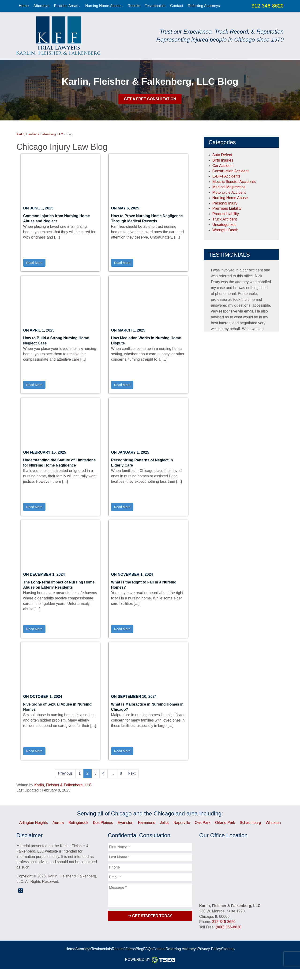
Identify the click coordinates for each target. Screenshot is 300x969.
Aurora (58, 823)
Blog (139, 949)
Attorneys (41, 6)
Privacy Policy (209, 949)
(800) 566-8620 (228, 927)
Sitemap (228, 949)
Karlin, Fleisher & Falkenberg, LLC (63, 785)
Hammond (146, 823)
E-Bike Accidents (226, 176)
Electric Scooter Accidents (234, 182)
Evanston (125, 823)
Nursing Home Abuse (104, 6)
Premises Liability (226, 208)
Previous (65, 773)
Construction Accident (230, 171)
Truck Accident (224, 219)
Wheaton (273, 823)
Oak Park (202, 823)
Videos (130, 949)
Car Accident (223, 166)
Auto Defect (222, 155)
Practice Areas (67, 6)
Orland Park (225, 823)
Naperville (181, 823)
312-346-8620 (267, 6)
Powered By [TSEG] (150, 960)
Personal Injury (224, 203)
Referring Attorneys (204, 6)
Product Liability (225, 214)
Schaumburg (250, 823)
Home (24, 6)
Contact (176, 6)
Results (134, 6)
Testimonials (155, 6)
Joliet (164, 823)
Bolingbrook (78, 823)
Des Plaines (103, 823)
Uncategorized (224, 225)
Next (131, 773)
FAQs (148, 949)
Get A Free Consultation (150, 99)
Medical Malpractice (228, 187)
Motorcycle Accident (229, 192)
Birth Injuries (222, 160)
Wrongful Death (225, 230)
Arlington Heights (33, 823)
